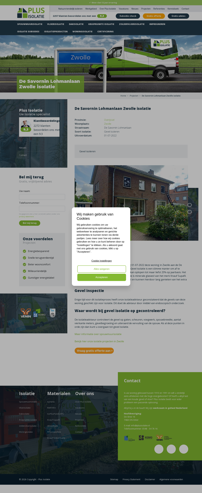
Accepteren (101, 277)
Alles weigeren (101, 269)
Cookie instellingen (101, 261)
